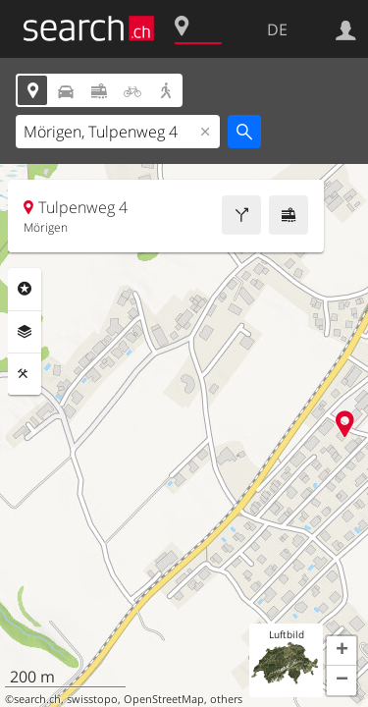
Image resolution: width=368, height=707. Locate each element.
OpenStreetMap (164, 699)
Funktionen (24, 374)
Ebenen (24, 332)
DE (277, 29)
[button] (341, 651)
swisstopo (92, 699)
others (226, 699)
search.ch (37, 699)
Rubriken (24, 288)
